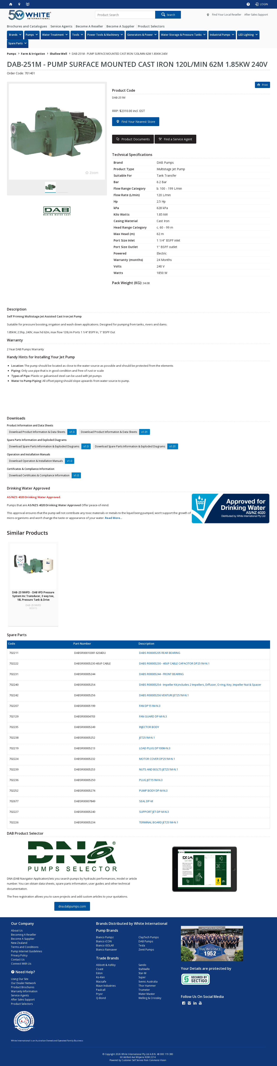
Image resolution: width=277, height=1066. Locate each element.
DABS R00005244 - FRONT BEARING (161, 674)
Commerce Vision (157, 1060)
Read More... (113, 518)
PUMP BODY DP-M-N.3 (153, 790)
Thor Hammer (147, 986)
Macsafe (101, 981)
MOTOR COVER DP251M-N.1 (157, 759)
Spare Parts (15, 43)
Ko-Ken (100, 977)
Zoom (94, 173)
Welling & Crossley (149, 998)
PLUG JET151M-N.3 (151, 780)
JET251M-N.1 (147, 737)
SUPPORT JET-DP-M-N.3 (154, 812)
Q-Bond (101, 998)
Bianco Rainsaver (106, 949)
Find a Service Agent (178, 139)
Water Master (146, 994)
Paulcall (100, 990)
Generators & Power (140, 35)
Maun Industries (106, 986)
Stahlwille (144, 969)
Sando (142, 965)
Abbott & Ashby (106, 965)
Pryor (99, 994)
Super (142, 977)
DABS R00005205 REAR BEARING (159, 653)
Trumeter (144, 990)
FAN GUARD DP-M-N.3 (153, 716)
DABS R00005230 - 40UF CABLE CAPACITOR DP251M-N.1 (174, 663)
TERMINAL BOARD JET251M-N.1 (158, 822)
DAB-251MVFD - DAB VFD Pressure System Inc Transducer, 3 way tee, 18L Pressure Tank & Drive (33, 596)
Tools (75, 35)
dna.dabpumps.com (72, 906)
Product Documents (135, 139)
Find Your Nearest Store (138, 122)
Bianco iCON (104, 941)
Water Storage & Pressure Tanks (181, 35)
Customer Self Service (132, 1060)
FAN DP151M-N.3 (149, 706)
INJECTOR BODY (149, 727)
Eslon (99, 973)
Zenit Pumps (146, 949)
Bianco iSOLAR (105, 945)
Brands (13, 35)
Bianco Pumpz (105, 937)
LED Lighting (246, 35)
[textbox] (125, 15)
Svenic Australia (148, 981)
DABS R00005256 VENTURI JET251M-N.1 (164, 695)
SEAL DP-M (146, 801)
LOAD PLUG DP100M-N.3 (154, 748)
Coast (99, 969)
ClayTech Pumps (148, 937)
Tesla (141, 945)
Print (265, 85)
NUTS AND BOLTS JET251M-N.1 (158, 769)
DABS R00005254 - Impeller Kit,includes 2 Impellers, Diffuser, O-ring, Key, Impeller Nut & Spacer (200, 685)
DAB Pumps (145, 941)
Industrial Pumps (220, 35)
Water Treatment (53, 35)
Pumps (30, 35)
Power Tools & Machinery (103, 35)
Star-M (142, 973)
